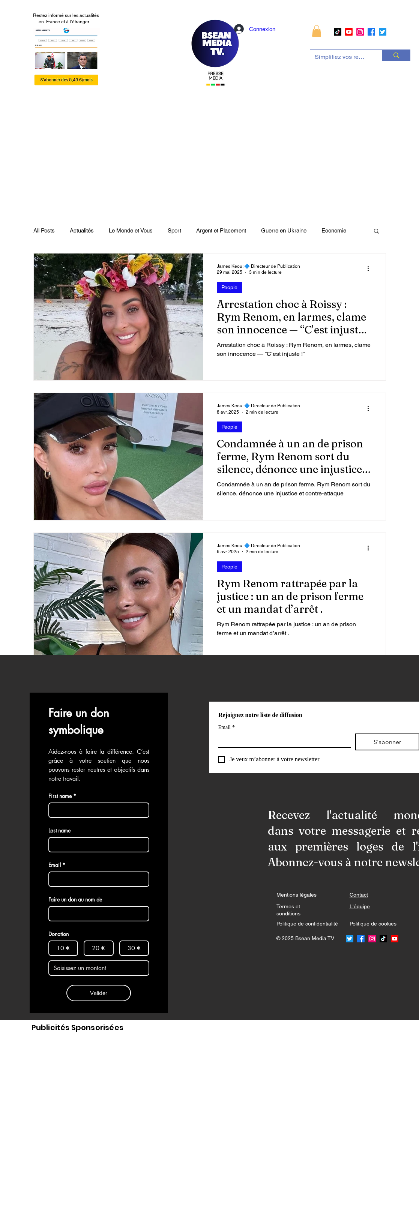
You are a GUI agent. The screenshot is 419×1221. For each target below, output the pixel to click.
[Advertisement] (186, 1127)
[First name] (96, 810)
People (229, 287)
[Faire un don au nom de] (96, 914)
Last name (59, 830)
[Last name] (96, 845)
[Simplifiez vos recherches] (340, 57)
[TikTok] (337, 32)
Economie (333, 230)
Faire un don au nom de (75, 899)
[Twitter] (382, 32)
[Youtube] (349, 32)
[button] (316, 31)
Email (226, 727)
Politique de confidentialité (307, 924)
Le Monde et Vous (131, 230)
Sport (174, 230)
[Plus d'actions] (370, 268)
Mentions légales (296, 895)
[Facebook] (371, 32)
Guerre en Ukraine (283, 230)
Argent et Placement (221, 230)
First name (62, 796)
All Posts (44, 230)
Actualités (82, 230)
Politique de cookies (373, 924)
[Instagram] (360, 32)
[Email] (282, 740)
